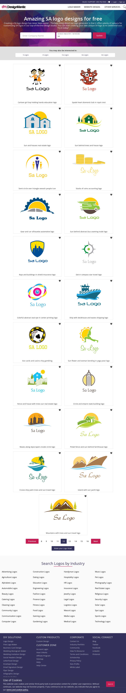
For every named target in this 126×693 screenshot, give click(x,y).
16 (87, 540)
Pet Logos (99, 576)
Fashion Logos (39, 593)
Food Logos (38, 610)
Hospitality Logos (71, 576)
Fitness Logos (39, 604)
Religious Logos (101, 593)
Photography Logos (103, 582)
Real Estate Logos (102, 587)
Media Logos (69, 615)
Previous (32, 540)
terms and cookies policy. (17, 690)
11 (58, 540)
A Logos (45, 54)
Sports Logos (100, 615)
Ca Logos (65, 54)
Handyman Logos (71, 571)
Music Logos (100, 571)
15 (81, 540)
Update (99, 35)
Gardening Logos (40, 621)
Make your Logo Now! (63, 548)
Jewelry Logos (70, 593)
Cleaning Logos (8, 604)
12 (64, 540)
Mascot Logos (70, 610)
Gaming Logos (39, 615)
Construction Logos (41, 571)
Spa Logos (99, 610)
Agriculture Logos (9, 576)
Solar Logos (100, 604)
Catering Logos (8, 599)
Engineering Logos (41, 587)
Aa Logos (85, 54)
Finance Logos (39, 599)
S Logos (26, 54)
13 (70, 540)
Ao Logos (104, 54)
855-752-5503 (101, 2)
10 (52, 540)
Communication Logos (11, 615)
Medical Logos (70, 621)
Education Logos (40, 582)
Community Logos (10, 610)
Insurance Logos (71, 587)
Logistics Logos (70, 604)
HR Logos (68, 582)
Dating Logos (38, 576)
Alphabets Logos (9, 582)
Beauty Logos (7, 593)
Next (96, 540)
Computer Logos (9, 621)
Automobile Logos (9, 587)
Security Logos (101, 599)
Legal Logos (69, 599)
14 (76, 540)
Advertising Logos (9, 571)
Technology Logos (102, 621)
